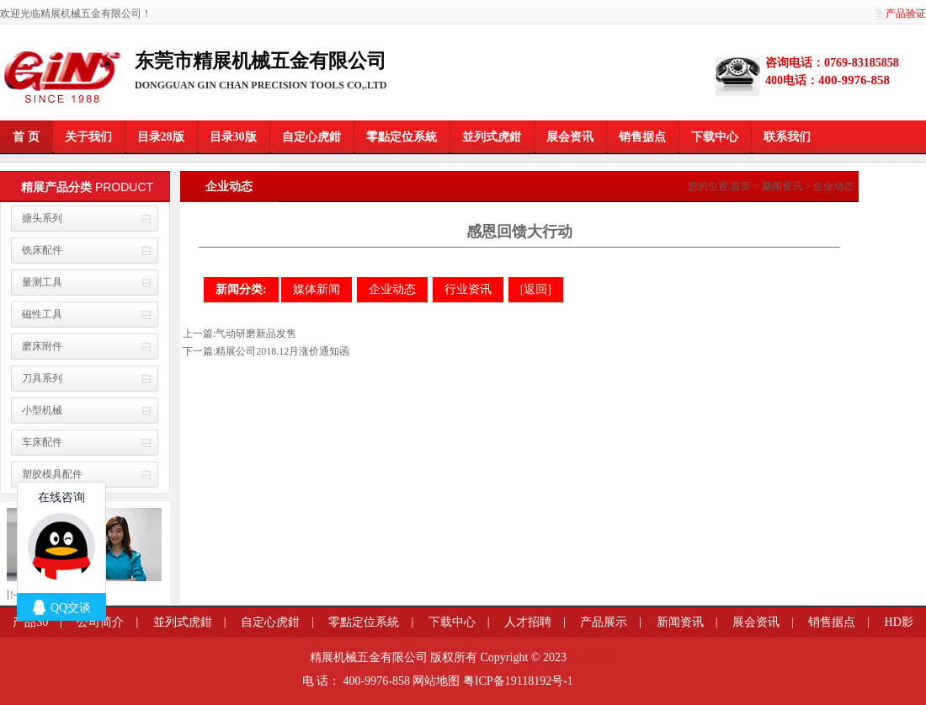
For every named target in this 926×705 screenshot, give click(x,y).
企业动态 (833, 186)
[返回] (535, 289)
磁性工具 (42, 314)
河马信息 (592, 657)
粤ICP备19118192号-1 (518, 681)
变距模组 (590, 684)
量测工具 (42, 282)
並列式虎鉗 (491, 137)
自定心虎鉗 (311, 137)
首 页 (26, 137)
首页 (741, 186)
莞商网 (577, 684)
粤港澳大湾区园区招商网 (619, 684)
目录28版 (160, 137)
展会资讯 (569, 137)
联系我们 (787, 137)
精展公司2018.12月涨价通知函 (282, 351)
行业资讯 (468, 289)
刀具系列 (42, 378)
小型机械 (42, 410)
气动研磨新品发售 (256, 333)
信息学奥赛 (584, 684)
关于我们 (88, 137)
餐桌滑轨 (597, 684)
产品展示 (603, 622)
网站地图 (436, 681)
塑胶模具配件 (52, 474)
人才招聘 (527, 622)
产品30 (30, 622)
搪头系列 (42, 218)
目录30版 (233, 137)
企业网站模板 (603, 684)
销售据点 (642, 137)
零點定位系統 (401, 137)
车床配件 (42, 442)
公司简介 (100, 622)
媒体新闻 (316, 289)
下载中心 (714, 137)
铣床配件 (42, 250)
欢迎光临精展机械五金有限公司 (70, 13)
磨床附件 (42, 346)
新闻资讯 (782, 186)
